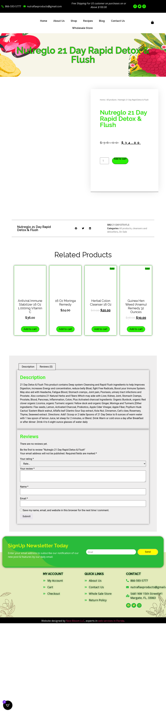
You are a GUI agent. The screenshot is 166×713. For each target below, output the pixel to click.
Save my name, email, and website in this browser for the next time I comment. (66, 510)
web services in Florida (111, 620)
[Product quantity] (104, 160)
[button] (76, 228)
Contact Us (118, 20)
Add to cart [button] (30, 329)
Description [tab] (28, 366)
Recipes (88, 20)
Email (24, 498)
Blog (102, 20)
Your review (27, 469)
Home (43, 20)
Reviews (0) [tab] (46, 366)
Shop (74, 20)
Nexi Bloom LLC (75, 620)
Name (24, 487)
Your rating (27, 459)
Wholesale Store (82, 28)
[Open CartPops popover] (7, 705)
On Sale (123, 231)
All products (112, 100)
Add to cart (120, 158)
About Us (59, 20)
